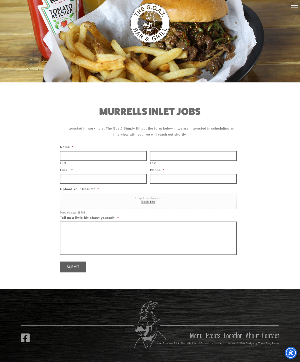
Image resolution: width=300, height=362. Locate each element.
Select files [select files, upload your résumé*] (148, 202)
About (252, 335)
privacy (219, 343)
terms (231, 343)
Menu (196, 335)
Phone (157, 171)
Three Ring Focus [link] (268, 343)
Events (213, 335)
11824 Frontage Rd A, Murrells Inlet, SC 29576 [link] (182, 343)
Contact (270, 335)
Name (66, 148)
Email (66, 171)
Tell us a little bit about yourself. (89, 219)
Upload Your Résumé (79, 190)
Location (233, 335)
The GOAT (150, 23)
